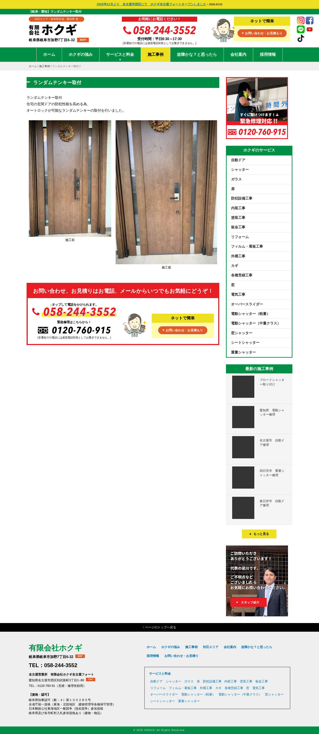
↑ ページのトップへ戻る (159, 627)
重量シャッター (243, 352)
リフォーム (240, 237)
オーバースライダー (247, 304)
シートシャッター (245, 342)
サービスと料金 (120, 57)
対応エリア (210, 647)
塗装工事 (238, 217)
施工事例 (155, 54)
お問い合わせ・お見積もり (262, 33)
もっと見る (259, 534)
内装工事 (238, 208)
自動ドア (238, 160)
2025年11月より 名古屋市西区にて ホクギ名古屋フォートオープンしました (151, 4)
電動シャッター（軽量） (250, 314)
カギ (234, 266)
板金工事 (238, 227)
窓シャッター (241, 333)
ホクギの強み (81, 54)
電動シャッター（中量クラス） (256, 323)
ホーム (49, 54)
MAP (83, 39)
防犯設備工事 (241, 198)
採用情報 (268, 54)
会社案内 (238, 54)
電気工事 (238, 294)
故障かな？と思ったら (197, 54)
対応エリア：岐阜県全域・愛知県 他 (56, 19)
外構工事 (238, 256)
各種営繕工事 (241, 275)
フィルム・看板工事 (247, 246)
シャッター (240, 169)
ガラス (236, 179)
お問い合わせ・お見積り (181, 656)
